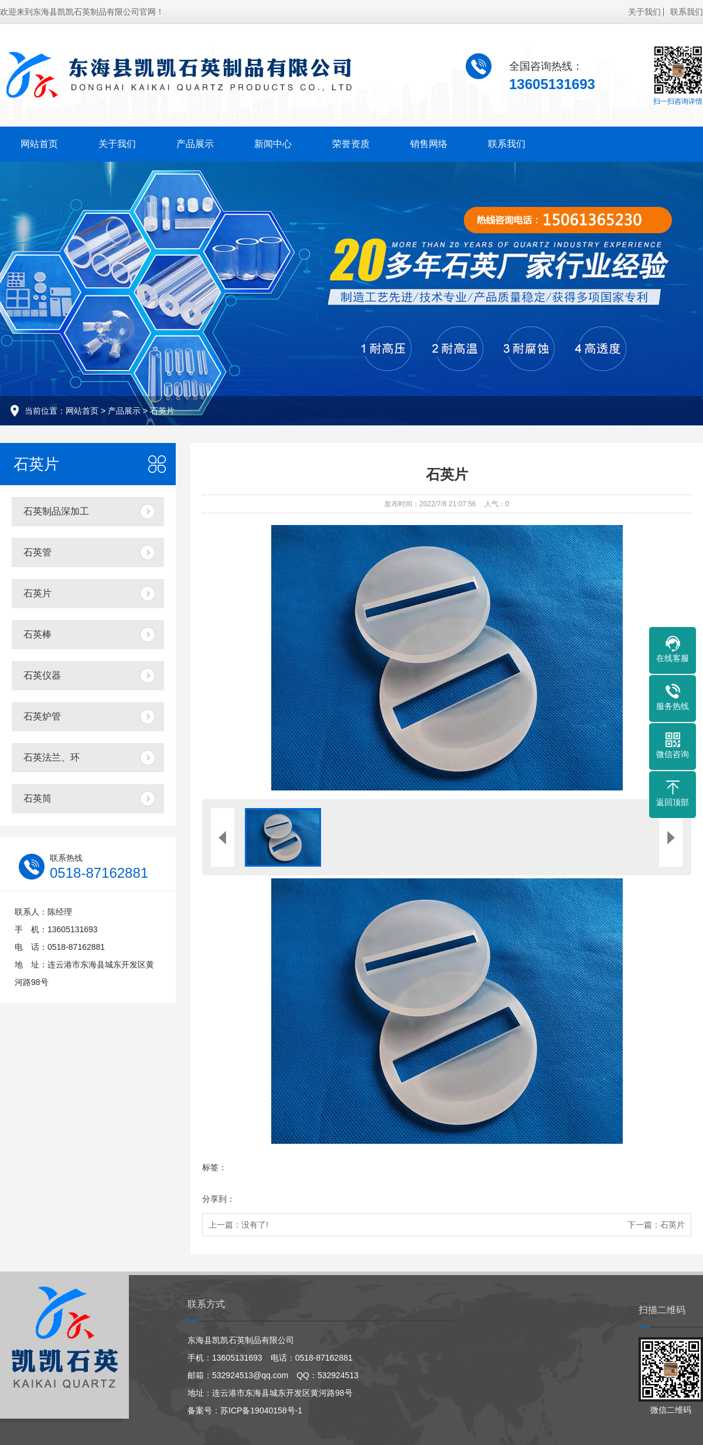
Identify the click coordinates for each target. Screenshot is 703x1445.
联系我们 (686, 11)
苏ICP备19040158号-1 (261, 1410)
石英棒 (37, 634)
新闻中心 (273, 144)
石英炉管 (42, 716)
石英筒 (37, 798)
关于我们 (644, 11)
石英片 (162, 410)
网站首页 (39, 144)
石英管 (37, 552)
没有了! (254, 1224)
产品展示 (195, 144)
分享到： (218, 1199)
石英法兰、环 (51, 757)
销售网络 (429, 144)
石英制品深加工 (56, 511)
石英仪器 (42, 675)
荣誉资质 (351, 144)
